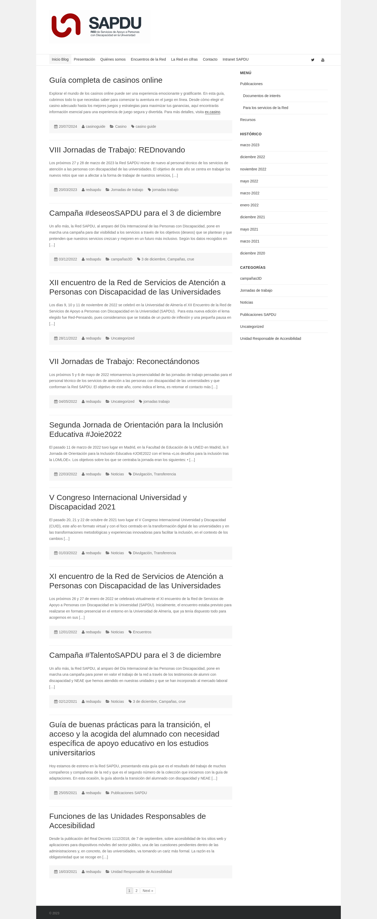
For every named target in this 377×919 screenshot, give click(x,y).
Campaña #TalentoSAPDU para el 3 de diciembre (135, 655)
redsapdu (93, 190)
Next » (148, 891)
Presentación (84, 59)
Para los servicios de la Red (265, 108)
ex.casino (212, 112)
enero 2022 (249, 205)
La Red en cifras (184, 59)
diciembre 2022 (252, 157)
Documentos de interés (262, 96)
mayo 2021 (249, 229)
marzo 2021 (249, 241)
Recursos (247, 120)
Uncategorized (122, 338)
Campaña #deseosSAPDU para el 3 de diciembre (135, 213)
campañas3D (122, 259)
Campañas (176, 259)
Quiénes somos (112, 59)
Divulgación (142, 474)
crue (190, 259)
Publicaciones (251, 84)
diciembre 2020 (252, 253)
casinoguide (95, 126)
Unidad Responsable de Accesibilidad (141, 872)
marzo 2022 (249, 193)
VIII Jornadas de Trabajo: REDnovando (117, 149)
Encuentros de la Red (148, 59)
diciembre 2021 (252, 217)
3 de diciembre (154, 259)
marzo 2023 (249, 145)
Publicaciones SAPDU (129, 793)
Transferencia (165, 474)
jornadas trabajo (165, 190)
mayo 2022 (249, 181)
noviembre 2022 (253, 169)
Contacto (210, 59)
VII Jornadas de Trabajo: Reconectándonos (124, 361)
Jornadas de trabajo (127, 190)
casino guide (146, 126)
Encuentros (142, 632)
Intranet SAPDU (236, 59)
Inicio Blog (60, 59)
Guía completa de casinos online (105, 80)
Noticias (117, 474)
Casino (121, 126)
